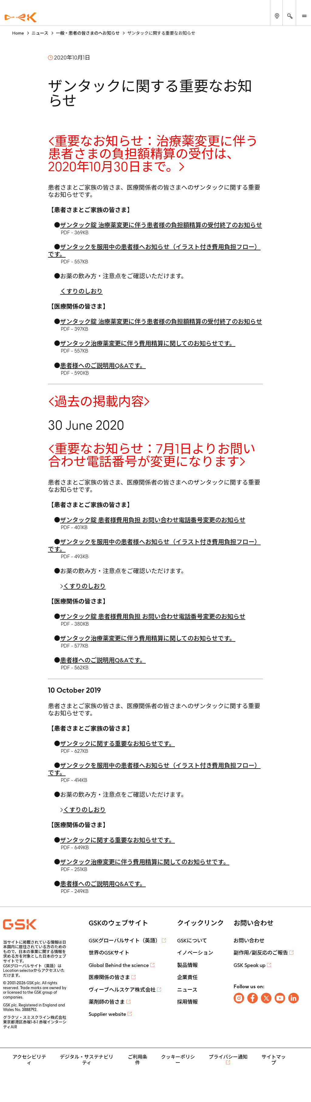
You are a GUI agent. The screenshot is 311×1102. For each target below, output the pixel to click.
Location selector (18, 970)
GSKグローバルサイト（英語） (124, 941)
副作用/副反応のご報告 (261, 953)
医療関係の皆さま (109, 977)
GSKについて (192, 941)
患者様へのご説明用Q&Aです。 (103, 365)
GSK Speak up (249, 965)
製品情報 (187, 965)
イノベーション (195, 953)
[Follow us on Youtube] (280, 998)
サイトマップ (273, 1060)
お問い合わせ (249, 941)
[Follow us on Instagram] (239, 998)
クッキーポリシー (178, 1060)
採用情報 (187, 1002)
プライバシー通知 (228, 1057)
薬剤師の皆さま (107, 1002)
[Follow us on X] (266, 998)
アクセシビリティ (29, 1060)
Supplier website (107, 1014)
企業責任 (187, 977)
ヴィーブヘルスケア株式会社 (122, 990)
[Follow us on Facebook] (252, 998)
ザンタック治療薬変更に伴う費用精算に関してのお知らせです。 (147, 343)
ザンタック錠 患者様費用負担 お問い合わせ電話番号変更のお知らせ (152, 520)
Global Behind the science (119, 965)
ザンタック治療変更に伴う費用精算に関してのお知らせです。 (144, 862)
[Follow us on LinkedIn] (293, 998)
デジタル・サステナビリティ (86, 1060)
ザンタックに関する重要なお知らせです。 (117, 743)
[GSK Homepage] (21, 17)
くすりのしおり (81, 291)
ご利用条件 (137, 1060)
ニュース (187, 990)
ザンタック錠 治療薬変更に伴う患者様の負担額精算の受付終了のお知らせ (161, 225)
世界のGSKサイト (109, 953)
